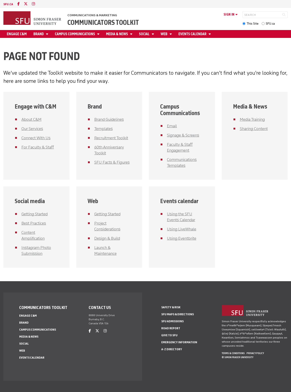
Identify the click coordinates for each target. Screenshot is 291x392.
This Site (253, 24)
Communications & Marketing (92, 15)
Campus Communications (75, 34)
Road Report (170, 328)
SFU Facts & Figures (112, 162)
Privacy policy (255, 353)
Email (172, 125)
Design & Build (107, 238)
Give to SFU (169, 335)
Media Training (252, 119)
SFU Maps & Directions (177, 314)
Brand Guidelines (109, 119)
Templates (103, 128)
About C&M (31, 119)
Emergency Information (179, 342)
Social (144, 34)
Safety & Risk (170, 307)
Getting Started (34, 213)
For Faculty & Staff (37, 147)
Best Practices (33, 223)
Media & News (117, 34)
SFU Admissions (172, 321)
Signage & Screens (183, 135)
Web (164, 34)
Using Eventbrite (181, 238)
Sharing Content (254, 128)
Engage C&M (17, 34)
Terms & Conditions (233, 353)
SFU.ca (270, 24)
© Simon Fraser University (237, 357)
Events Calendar (192, 34)
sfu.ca (8, 4)
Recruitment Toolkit (111, 137)
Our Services (32, 128)
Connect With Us (36, 137)
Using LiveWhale (181, 229)
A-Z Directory (171, 349)
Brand (38, 34)
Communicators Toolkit (103, 22)
